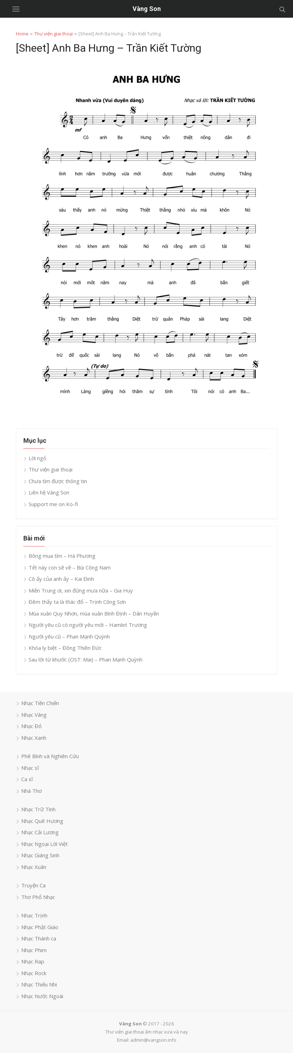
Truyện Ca (33, 885)
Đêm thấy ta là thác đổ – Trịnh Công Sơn (77, 601)
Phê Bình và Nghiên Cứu (50, 756)
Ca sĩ (27, 779)
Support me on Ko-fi (53, 504)
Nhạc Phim (34, 950)
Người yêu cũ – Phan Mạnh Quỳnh (69, 636)
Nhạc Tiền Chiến (40, 702)
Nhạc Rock (33, 973)
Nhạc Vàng (34, 714)
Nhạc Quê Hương (42, 820)
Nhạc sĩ (30, 767)
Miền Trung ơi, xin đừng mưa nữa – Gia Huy (81, 590)
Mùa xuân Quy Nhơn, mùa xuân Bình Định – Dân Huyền (94, 613)
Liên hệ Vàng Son (49, 492)
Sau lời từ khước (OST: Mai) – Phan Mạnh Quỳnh (85, 659)
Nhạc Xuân (33, 866)
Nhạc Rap (32, 961)
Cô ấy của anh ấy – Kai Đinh (61, 578)
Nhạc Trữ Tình (38, 809)
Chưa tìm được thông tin (58, 481)
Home (22, 33)
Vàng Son (147, 8)
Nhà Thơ (31, 790)
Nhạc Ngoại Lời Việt (44, 843)
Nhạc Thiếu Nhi (39, 984)
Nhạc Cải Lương (40, 832)
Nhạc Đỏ (31, 725)
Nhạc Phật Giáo (39, 927)
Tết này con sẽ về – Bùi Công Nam (70, 567)
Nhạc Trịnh (34, 915)
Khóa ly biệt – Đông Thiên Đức (65, 647)
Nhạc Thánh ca (38, 938)
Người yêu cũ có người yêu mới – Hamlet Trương (88, 624)
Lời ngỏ (37, 458)
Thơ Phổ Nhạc (38, 896)
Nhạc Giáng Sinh (40, 855)
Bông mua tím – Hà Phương (62, 555)
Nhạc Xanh (33, 737)
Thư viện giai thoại (53, 33)
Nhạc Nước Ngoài (42, 996)
